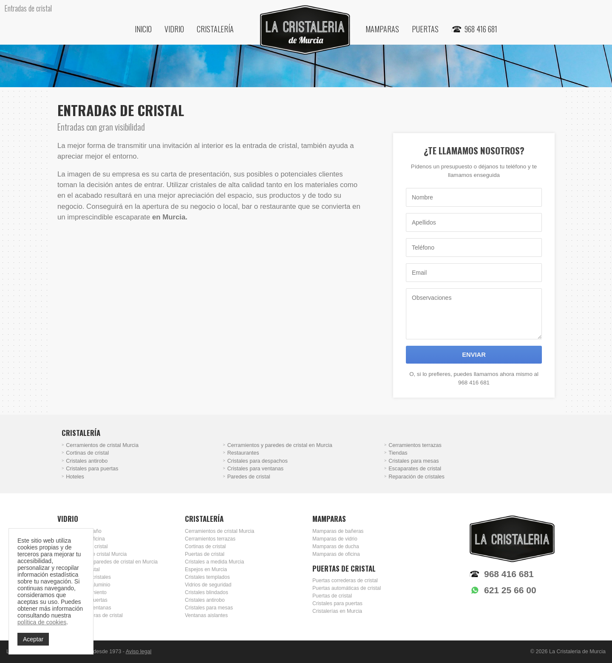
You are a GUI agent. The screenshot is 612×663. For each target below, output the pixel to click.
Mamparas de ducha (335, 546)
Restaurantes (243, 453)
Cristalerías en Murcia (337, 611)
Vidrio (174, 28)
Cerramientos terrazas (415, 445)
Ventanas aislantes (206, 615)
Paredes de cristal (248, 477)
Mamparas (382, 28)
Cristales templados (207, 577)
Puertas (425, 28)
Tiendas (397, 453)
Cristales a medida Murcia (214, 562)
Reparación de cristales (416, 477)
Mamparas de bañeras (337, 531)
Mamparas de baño (79, 531)
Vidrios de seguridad (208, 585)
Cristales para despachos (257, 461)
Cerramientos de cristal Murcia (102, 445)
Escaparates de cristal (414, 469)
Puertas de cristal (204, 554)
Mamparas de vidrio (334, 539)
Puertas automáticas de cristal (346, 588)
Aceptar (33, 639)
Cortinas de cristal (87, 453)
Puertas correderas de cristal (90, 615)
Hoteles (75, 477)
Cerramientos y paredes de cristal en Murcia (279, 445)
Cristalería (215, 28)
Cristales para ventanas (255, 469)
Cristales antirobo (87, 461)
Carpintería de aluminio (83, 585)
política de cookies (41, 622)
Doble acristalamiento (82, 592)
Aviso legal (139, 651)
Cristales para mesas (413, 461)
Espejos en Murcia (206, 569)
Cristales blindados (206, 592)
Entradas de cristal (78, 569)
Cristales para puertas (92, 469)
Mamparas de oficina (81, 539)
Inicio (143, 28)
